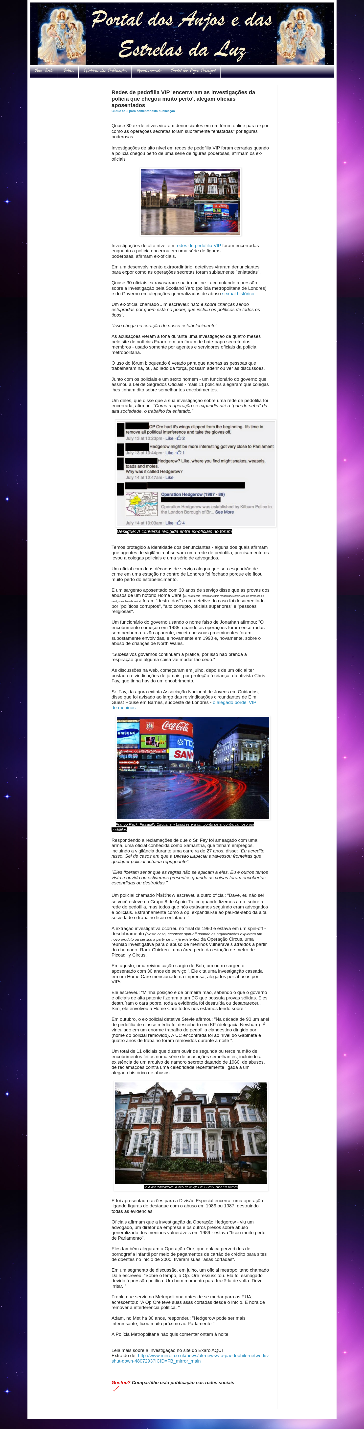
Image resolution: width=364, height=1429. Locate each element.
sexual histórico (238, 293)
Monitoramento (148, 71)
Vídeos (68, 71)
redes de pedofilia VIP (198, 245)
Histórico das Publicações (105, 71)
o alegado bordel (230, 702)
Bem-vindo (43, 71)
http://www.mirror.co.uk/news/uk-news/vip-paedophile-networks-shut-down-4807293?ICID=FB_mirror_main (190, 1358)
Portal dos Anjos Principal (193, 71)
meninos (127, 707)
